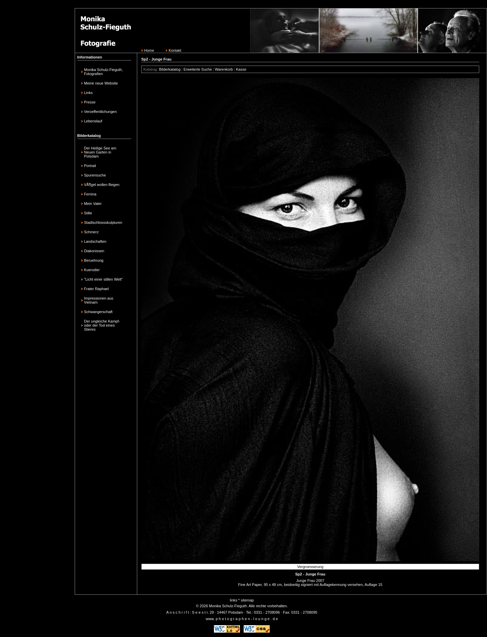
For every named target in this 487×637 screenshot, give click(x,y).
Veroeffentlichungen (100, 112)
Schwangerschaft (98, 312)
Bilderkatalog (169, 69)
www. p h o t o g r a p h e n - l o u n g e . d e (242, 619)
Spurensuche (95, 175)
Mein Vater (93, 204)
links (233, 600)
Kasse (241, 69)
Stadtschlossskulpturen (103, 222)
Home (149, 50)
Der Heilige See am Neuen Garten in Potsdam (100, 152)
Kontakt (175, 50)
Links (88, 93)
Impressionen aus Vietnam (99, 300)
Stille (88, 213)
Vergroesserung (310, 567)
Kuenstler (92, 270)
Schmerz (91, 232)
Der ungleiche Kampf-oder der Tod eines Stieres (102, 325)
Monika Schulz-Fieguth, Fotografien (103, 72)
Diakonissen (94, 251)
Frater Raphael (96, 289)
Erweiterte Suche (198, 69)
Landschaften (95, 241)
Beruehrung (94, 260)
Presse (90, 102)
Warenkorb (224, 69)
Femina (90, 194)
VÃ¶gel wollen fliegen (102, 185)
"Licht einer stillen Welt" (103, 279)
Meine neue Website (101, 83)
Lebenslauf (93, 121)
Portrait (90, 166)
